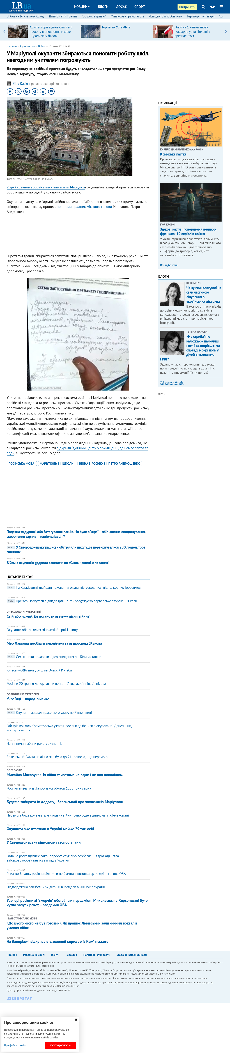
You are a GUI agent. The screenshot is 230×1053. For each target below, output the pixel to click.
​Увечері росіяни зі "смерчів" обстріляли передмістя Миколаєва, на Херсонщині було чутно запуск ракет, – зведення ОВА (77, 902)
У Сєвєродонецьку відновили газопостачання (44, 842)
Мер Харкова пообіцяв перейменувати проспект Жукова (54, 643)
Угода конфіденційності (132, 955)
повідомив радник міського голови (84, 206)
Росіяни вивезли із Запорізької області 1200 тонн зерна (49, 788)
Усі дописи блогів (171, 382)
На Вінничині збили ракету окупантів (34, 743)
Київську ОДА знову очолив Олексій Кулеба (39, 670)
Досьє (121, 6)
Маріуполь (48, 463)
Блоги (103, 6)
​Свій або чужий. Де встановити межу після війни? (48, 616)
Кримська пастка (173, 154)
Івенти (55, 955)
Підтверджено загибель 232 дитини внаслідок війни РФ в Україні (56, 887)
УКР (212, 7)
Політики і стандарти (96, 955)
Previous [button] (4, 31)
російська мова (22, 463)
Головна (12, 46)
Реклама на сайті (34, 955)
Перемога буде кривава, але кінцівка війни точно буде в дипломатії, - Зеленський (68, 815)
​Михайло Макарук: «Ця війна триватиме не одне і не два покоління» (65, 774)
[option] (43, 31)
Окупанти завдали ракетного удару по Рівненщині (49, 712)
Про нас (12, 955)
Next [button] (225, 31)
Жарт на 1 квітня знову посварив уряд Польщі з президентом (192, 31)
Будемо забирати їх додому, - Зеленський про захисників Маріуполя (65, 801)
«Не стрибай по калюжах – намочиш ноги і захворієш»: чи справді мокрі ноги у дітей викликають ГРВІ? (190, 348)
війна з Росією (91, 463)
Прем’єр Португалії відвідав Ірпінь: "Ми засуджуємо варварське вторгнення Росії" (72, 601)
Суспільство (27, 46)
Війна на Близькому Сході (26, 16)
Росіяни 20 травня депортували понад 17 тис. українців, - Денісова (56, 683)
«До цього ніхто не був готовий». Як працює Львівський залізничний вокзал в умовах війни (72, 925)
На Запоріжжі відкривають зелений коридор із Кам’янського (57, 941)
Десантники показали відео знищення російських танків (54, 656)
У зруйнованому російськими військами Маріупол (46, 187)
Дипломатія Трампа (63, 16)
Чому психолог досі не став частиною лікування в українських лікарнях (203, 294)
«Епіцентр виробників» (165, 16)
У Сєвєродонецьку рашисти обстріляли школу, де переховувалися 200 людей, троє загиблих (76, 549)
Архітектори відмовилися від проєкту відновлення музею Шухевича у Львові (51, 31)
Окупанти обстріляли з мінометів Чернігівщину (42, 629)
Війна (41, 46)
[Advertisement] (78, 234)
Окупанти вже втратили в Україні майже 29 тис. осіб (50, 828)
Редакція (71, 955)
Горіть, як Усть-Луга (116, 27)
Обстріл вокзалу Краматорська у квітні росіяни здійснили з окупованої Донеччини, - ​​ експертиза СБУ (70, 727)
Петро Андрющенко (124, 463)
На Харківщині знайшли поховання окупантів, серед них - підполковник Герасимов (74, 587)
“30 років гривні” (94, 16)
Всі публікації (169, 265)
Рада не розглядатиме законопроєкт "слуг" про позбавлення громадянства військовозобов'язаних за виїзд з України (63, 858)
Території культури (201, 16)
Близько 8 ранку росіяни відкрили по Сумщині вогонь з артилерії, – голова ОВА (66, 873)
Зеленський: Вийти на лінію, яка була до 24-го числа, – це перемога (57, 756)
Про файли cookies (15, 1045)
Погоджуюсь (60, 1045)
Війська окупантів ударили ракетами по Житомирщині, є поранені (58, 562)
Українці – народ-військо (28, 698)
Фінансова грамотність (127, 16)
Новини (82, 6)
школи (67, 463)
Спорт (139, 6)
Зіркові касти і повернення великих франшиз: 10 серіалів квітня (188, 231)
